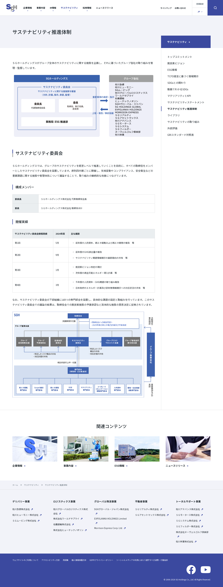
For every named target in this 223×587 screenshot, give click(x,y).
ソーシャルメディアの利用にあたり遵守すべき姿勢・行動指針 (142, 560)
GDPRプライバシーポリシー (101, 560)
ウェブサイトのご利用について (25, 560)
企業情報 (27, 7)
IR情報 (53, 7)
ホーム (15, 485)
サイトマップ (166, 8)
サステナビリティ (69, 7)
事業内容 (41, 7)
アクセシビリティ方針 (51, 560)
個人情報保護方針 (79, 560)
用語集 (65, 560)
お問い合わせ (180, 8)
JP (199, 11)
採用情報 (87, 7)
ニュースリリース (104, 7)
